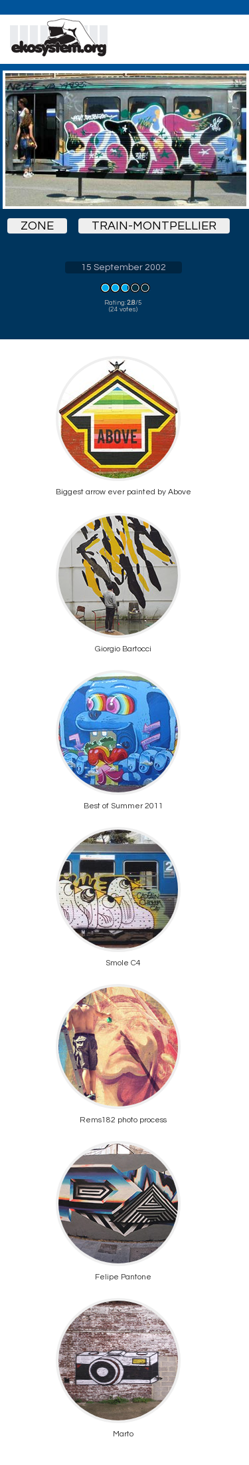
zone (37, 226)
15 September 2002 (123, 267)
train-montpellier (154, 226)
